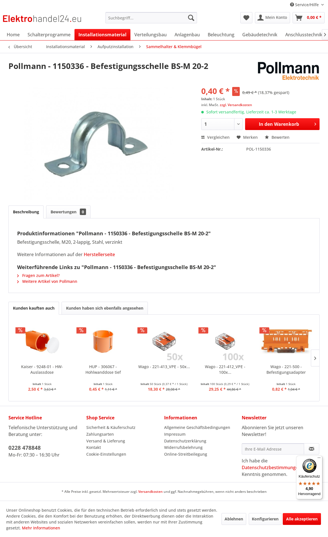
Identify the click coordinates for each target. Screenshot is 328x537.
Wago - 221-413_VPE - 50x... (164, 366)
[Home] (13, 34)
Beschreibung (26, 211)
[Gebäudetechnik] (259, 34)
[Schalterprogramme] (49, 34)
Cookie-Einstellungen (106, 454)
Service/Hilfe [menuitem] (305, 4)
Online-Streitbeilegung (185, 454)
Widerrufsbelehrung (183, 447)
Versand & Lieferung (105, 441)
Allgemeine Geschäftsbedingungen (197, 427)
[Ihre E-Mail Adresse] (273, 449)
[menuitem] (151, 17)
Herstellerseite (99, 254)
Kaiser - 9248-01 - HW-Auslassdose (42, 369)
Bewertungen (68, 212)
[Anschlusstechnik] (303, 34)
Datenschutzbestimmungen (271, 467)
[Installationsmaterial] (102, 34)
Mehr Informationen (41, 528)
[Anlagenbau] (187, 34)
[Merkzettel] (246, 17)
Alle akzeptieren (302, 519)
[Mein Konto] (272, 17)
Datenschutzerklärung (185, 441)
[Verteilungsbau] (150, 34)
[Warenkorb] (309, 17)
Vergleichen (215, 137)
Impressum (175, 434)
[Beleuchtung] (221, 34)
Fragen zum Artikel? (38, 275)
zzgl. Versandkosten (236, 104)
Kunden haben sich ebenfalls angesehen (104, 308)
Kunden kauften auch (34, 308)
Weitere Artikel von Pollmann (47, 281)
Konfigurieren (265, 519)
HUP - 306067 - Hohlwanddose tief (103, 369)
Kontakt (93, 447)
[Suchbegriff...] (151, 17)
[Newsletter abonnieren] (311, 449)
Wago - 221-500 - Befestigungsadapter (286, 369)
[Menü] (319, 459)
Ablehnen (234, 519)
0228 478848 (24, 447)
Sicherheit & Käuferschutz (110, 427)
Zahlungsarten (100, 434)
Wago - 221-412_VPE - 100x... (225, 369)
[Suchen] (191, 17)
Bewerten (277, 137)
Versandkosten (150, 491)
